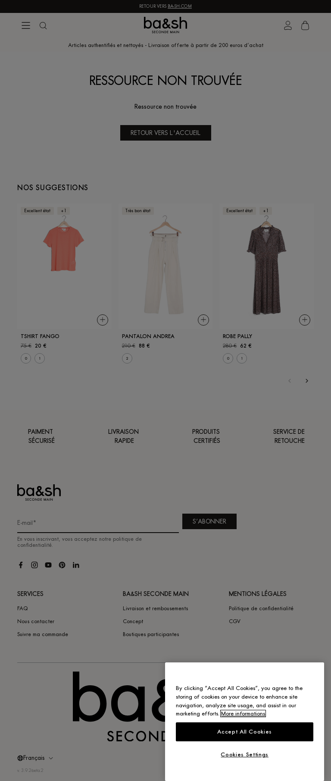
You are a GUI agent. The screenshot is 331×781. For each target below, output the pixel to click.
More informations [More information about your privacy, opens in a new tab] (243, 713)
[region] (244, 721)
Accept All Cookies (244, 731)
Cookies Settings (245, 754)
